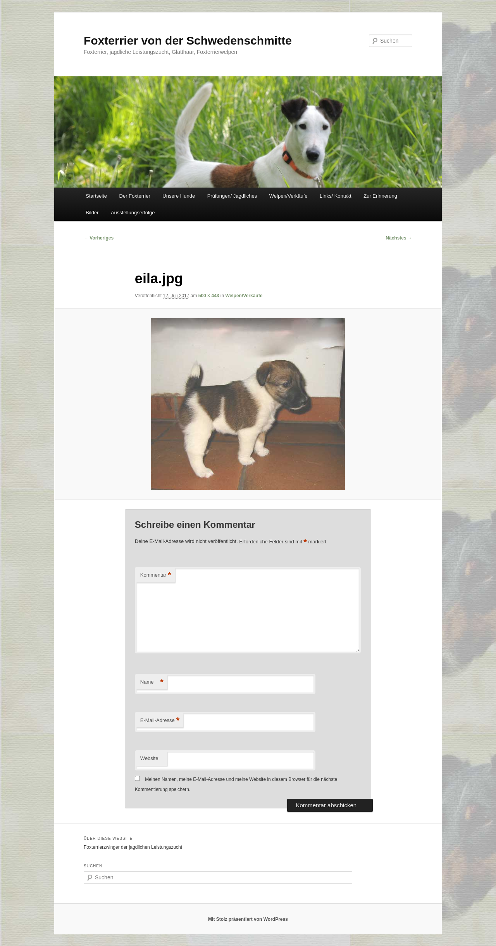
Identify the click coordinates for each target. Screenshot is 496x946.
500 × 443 (208, 295)
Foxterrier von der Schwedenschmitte (188, 40)
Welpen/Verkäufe (288, 196)
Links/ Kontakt (335, 196)
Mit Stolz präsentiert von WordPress (248, 919)
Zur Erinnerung (380, 196)
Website (149, 758)
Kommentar (155, 575)
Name (152, 682)
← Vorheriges (99, 238)
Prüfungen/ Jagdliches (232, 196)
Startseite (96, 196)
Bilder (92, 212)
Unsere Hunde (178, 196)
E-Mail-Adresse (159, 720)
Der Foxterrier (134, 196)
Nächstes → (399, 238)
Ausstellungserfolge (133, 212)
